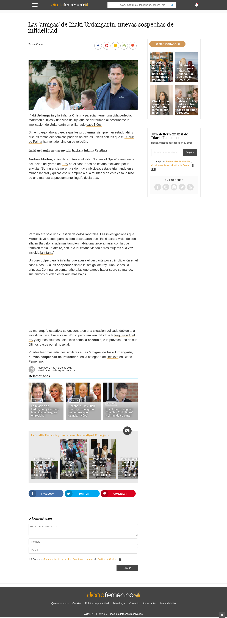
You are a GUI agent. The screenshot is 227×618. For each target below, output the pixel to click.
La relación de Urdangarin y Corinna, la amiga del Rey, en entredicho (45, 411)
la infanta (46, 252)
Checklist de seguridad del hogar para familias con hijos (161, 107)
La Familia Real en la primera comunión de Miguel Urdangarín (70, 435)
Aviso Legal (119, 603)
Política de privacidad (97, 603)
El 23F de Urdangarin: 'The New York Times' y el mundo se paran (119, 412)
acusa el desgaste (91, 260)
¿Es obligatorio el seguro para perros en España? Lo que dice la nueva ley (186, 71)
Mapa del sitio (168, 603)
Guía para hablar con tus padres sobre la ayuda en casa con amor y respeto (187, 105)
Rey (65, 164)
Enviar (127, 567)
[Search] (172, 5)
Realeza (112, 357)
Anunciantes (150, 603)
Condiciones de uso (83, 559)
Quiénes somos (60, 603)
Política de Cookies (107, 559)
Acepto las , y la (75, 559)
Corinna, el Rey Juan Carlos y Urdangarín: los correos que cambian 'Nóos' (81, 411)
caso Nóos (93, 124)
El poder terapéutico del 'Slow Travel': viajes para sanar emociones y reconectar (161, 71)
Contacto (134, 603)
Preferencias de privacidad (57, 559)
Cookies (76, 603)
